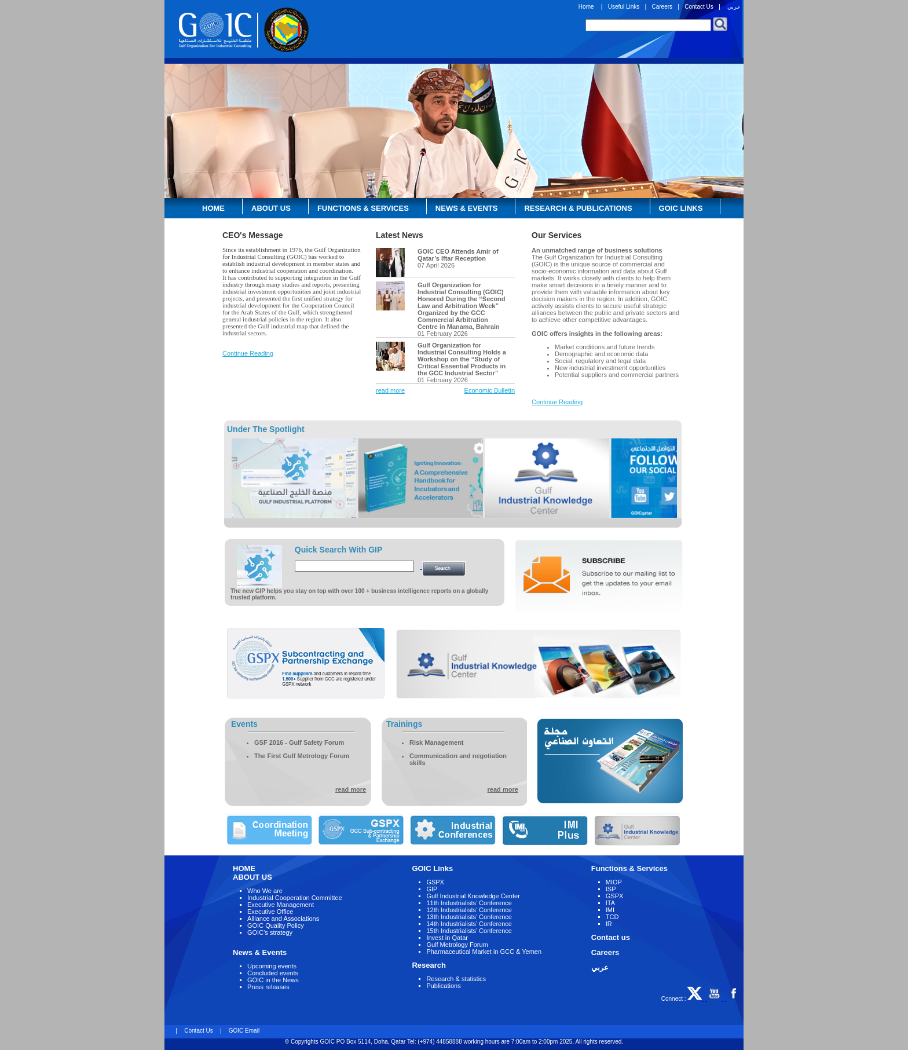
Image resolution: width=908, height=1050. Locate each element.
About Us (271, 208)
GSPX (435, 882)
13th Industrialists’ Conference (469, 916)
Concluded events (272, 972)
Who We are (265, 890)
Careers (661, 6)
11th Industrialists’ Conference (469, 902)
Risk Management (436, 742)
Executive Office (270, 911)
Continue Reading (247, 353)
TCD (612, 916)
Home (586, 6)
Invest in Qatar (447, 937)
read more (390, 390)
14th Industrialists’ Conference (469, 923)
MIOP (614, 882)
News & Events (466, 208)
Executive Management (280, 904)
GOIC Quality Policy (275, 925)
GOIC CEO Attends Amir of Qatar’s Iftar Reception (458, 255)
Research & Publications (578, 208)
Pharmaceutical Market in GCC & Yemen (483, 951)
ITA (610, 902)
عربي (734, 6)
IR (609, 923)
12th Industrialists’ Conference (469, 909)
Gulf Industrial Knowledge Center (472, 895)
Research (429, 965)
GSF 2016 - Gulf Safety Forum (299, 742)
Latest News (399, 235)
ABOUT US (252, 877)
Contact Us (698, 6)
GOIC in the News (273, 979)
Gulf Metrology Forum (457, 944)
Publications (443, 985)
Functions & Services (363, 208)
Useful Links (623, 6)
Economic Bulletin (489, 390)
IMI (610, 909)
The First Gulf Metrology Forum (301, 755)
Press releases (268, 986)
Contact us (610, 937)
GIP (431, 889)
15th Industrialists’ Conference (469, 930)
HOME (244, 868)
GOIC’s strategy (269, 932)
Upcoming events (271, 966)
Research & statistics (456, 978)
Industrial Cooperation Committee (294, 897)
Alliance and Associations (283, 918)
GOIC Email (243, 1030)
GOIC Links (681, 208)
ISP (611, 889)
